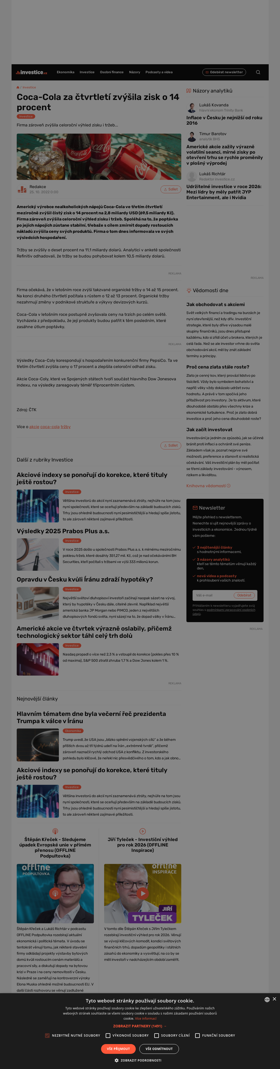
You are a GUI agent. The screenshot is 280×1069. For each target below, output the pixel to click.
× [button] (274, 999)
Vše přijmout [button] (118, 1049)
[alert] (140, 534)
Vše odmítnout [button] (159, 1049)
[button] (140, 1026)
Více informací (145, 1018)
